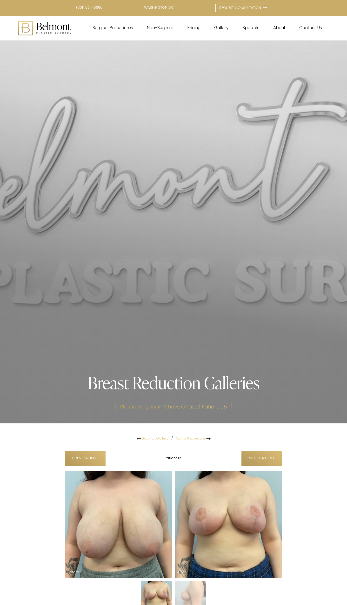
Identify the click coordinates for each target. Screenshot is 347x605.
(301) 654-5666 (89, 8)
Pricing (193, 28)
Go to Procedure (193, 439)
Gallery (221, 28)
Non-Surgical (160, 28)
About (279, 28)
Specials (250, 28)
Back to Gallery (152, 439)
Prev (85, 458)
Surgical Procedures (113, 28)
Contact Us (310, 28)
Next (262, 458)
